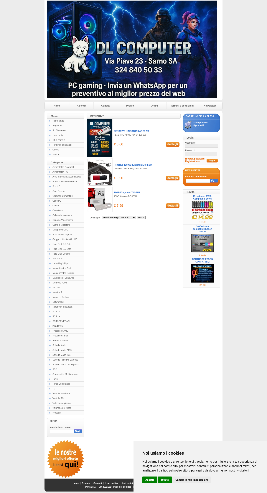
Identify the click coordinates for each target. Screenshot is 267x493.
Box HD (56, 186)
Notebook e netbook (62, 307)
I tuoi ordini (57, 135)
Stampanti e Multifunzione (65, 374)
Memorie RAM (59, 282)
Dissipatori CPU (60, 229)
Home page (58, 120)
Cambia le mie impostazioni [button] (191, 479)
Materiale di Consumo (63, 278)
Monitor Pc (57, 292)
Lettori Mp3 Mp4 (60, 263)
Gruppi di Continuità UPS (64, 239)
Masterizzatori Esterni (63, 273)
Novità (55, 154)
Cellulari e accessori (62, 215)
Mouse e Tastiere (60, 297)
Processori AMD (60, 331)
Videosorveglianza (61, 403)
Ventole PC (58, 398)
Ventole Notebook (61, 393)
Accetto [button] (149, 479)
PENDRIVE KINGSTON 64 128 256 (131, 131)
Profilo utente (59, 130)
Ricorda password (195, 158)
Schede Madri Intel (61, 355)
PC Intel (56, 316)
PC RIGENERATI (61, 321)
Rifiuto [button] (165, 479)
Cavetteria (57, 210)
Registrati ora (192, 161)
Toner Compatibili (61, 384)
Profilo (130, 105)
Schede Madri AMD (62, 350)
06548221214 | (106, 487)
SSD (54, 369)
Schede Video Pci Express (65, 364)
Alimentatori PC (60, 172)
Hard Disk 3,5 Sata (61, 249)
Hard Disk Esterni (61, 254)
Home (57, 105)
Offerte (55, 149)
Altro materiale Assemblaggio (66, 176)
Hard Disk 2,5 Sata (61, 244)
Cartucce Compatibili (62, 196)
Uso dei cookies (122, 487)
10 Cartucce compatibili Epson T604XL (202, 229)
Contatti (105, 105)
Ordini (154, 105)
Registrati (57, 125)
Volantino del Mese (61, 408)
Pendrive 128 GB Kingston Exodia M (133, 165)
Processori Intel (60, 335)
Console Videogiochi (62, 220)
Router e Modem (60, 340)
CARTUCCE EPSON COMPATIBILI (202, 260)
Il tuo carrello (58, 140)
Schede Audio (59, 345)
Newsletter (210, 105)
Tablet (55, 379)
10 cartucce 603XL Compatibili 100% (202, 197)
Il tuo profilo (111, 483)
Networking (58, 302)
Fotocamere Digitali (62, 234)
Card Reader (58, 191)
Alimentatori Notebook (63, 167)
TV (53, 388)
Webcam (56, 412)
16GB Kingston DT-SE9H (127, 192)
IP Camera (57, 258)
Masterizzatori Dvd (61, 268)
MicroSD (56, 287)
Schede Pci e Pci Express (65, 359)
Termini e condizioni (182, 105)
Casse (55, 205)
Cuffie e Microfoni (61, 225)
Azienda (81, 105)
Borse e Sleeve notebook (64, 181)
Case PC (56, 201)
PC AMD (56, 311)
